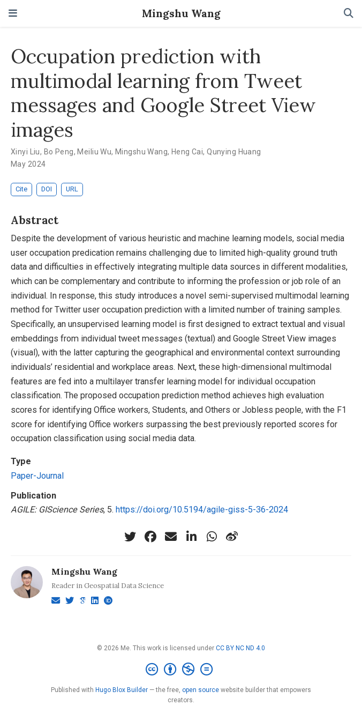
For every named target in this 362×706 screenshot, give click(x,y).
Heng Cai (187, 151)
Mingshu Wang (181, 13)
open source (200, 690)
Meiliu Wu (94, 151)
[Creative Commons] (181, 670)
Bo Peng (59, 151)
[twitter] (130, 537)
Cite (21, 189)
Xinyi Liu (25, 151)
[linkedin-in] (191, 537)
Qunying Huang (234, 151)
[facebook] (150, 537)
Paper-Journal (37, 476)
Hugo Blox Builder (121, 690)
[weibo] (232, 537)
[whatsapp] (211, 537)
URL (72, 189)
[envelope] (171, 537)
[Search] (348, 14)
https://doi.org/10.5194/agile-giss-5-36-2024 (202, 509)
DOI (46, 189)
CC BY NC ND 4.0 (240, 648)
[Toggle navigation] (13, 13)
